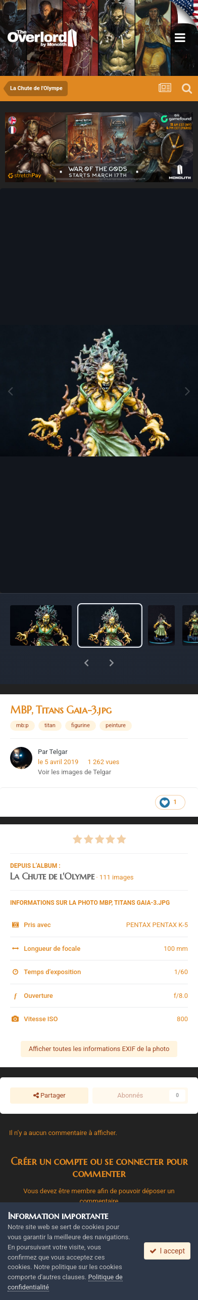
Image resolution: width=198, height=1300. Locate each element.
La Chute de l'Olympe (52, 850)
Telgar (58, 725)
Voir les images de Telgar (74, 745)
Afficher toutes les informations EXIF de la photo (99, 1022)
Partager (49, 1069)
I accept (167, 1251)
